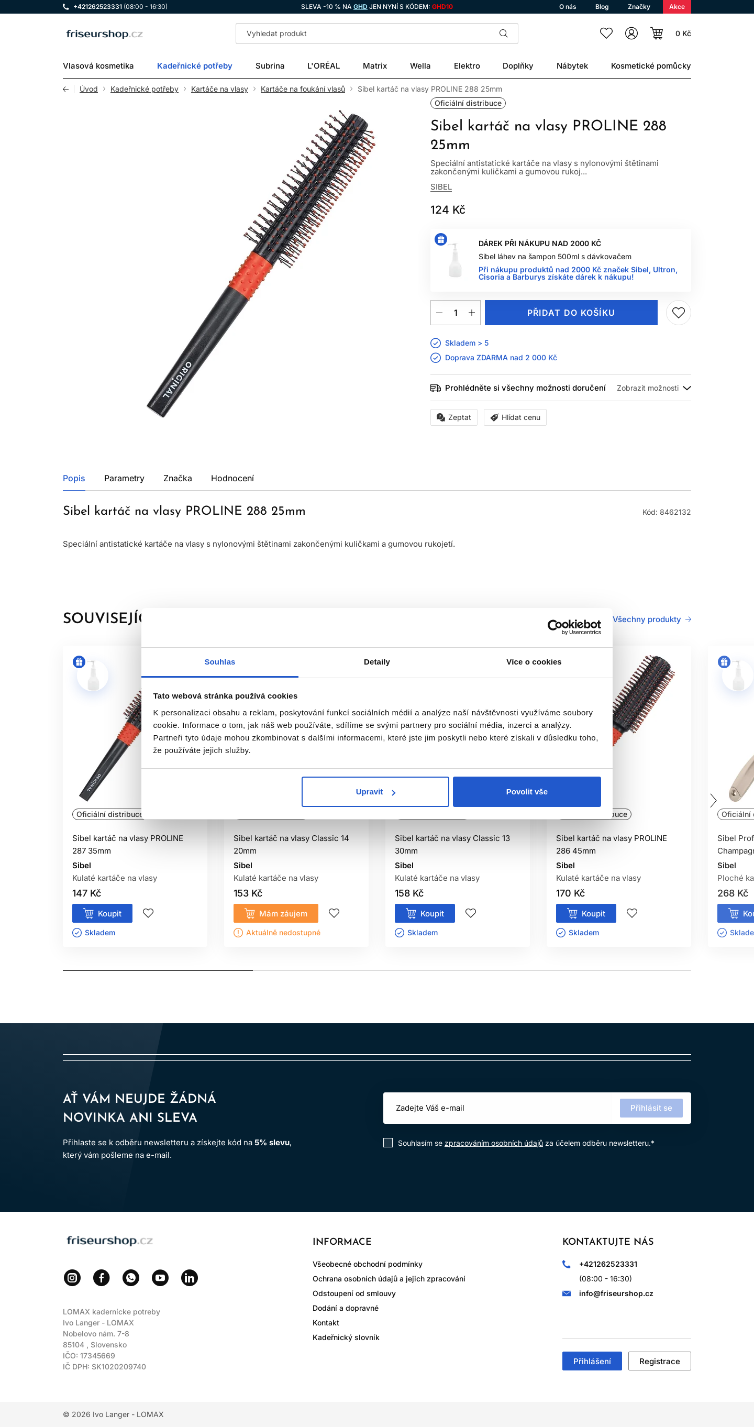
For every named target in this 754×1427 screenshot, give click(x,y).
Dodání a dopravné (346, 1307)
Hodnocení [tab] (232, 478)
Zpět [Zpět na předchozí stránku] (68, 89)
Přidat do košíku (571, 312)
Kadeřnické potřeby (144, 89)
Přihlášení (592, 1361)
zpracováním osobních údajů (494, 1142)
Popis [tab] (74, 478)
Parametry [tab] (124, 478)
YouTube (160, 1277)
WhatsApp (130, 1277)
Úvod (89, 89)
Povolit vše (527, 791)
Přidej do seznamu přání (678, 312)
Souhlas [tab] (219, 661)
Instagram (72, 1277)
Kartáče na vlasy (219, 89)
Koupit (109, 914)
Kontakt (326, 1322)
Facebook (101, 1277)
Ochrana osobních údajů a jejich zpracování (389, 1278)
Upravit (376, 791)
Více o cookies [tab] (534, 661)
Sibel (441, 186)
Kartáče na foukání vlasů (303, 89)
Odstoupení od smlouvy (354, 1293)
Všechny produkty (647, 619)
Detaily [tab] (377, 661)
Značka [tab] (177, 478)
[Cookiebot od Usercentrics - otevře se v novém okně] (555, 627)
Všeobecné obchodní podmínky (368, 1263)
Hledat (503, 33)
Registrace (659, 1361)
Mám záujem (283, 914)
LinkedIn (189, 1277)
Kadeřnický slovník (346, 1337)
